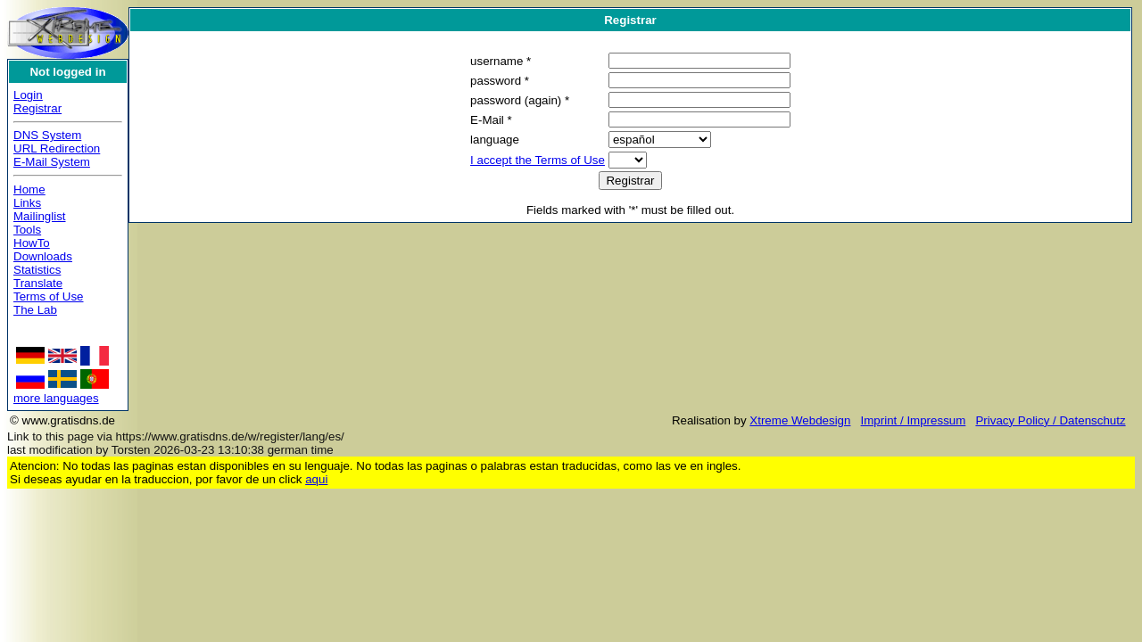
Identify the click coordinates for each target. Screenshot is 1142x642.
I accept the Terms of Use (537, 160)
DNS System (47, 135)
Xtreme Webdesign (799, 420)
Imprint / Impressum (913, 420)
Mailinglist (39, 216)
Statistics (37, 269)
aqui (316, 479)
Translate (37, 283)
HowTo (31, 243)
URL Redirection (56, 148)
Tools (27, 229)
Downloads (42, 256)
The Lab (35, 310)
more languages (56, 398)
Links (27, 203)
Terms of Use (48, 296)
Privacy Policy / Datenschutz (1050, 420)
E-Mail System (51, 162)
